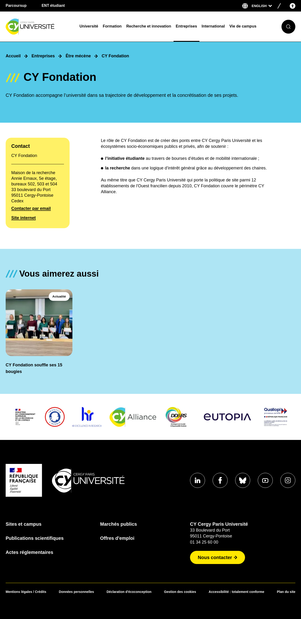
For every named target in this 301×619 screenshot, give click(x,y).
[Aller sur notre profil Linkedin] (197, 480)
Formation (112, 26)
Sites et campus (23, 524)
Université (88, 26)
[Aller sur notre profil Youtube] (265, 480)
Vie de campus (243, 26)
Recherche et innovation (148, 26)
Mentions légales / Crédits (26, 592)
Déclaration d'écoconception (129, 592)
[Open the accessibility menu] (292, 6)
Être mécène (78, 56)
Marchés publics (118, 524)
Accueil (13, 56)
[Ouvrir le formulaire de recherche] (288, 27)
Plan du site (286, 592)
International (213, 26)
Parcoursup (16, 6)
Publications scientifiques (35, 538)
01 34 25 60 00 (204, 542)
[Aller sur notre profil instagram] (287, 480)
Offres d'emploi (117, 538)
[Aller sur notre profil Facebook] (220, 480)
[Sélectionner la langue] (262, 6)
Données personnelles (76, 592)
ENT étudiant (53, 6)
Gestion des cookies (180, 592)
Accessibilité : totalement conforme (236, 592)
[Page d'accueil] (39, 27)
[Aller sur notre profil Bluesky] (242, 480)
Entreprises (186, 26)
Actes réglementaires (29, 552)
